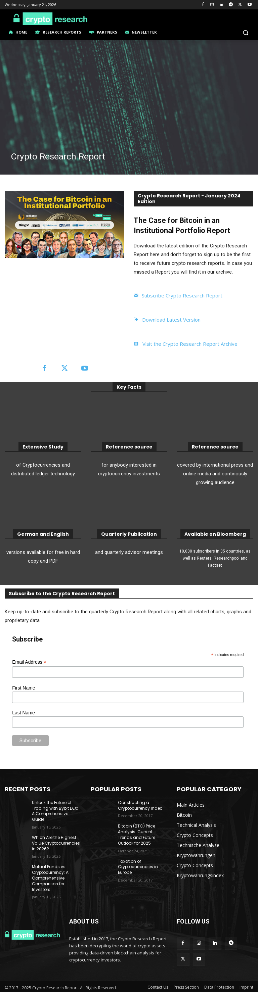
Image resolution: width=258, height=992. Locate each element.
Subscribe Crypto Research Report (182, 295)
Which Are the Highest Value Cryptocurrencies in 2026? (56, 843)
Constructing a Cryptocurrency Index (140, 805)
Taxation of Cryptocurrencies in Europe (138, 867)
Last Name (23, 712)
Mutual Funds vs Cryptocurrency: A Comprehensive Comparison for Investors (50, 878)
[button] (245, 32)
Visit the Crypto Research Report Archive (190, 343)
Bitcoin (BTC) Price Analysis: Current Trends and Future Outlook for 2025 (136, 834)
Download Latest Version (171, 319)
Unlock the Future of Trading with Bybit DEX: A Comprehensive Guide (55, 811)
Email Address (29, 662)
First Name (23, 688)
